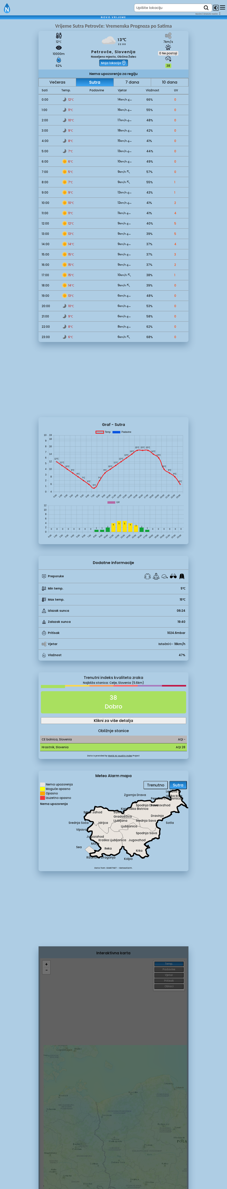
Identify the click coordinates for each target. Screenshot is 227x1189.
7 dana (132, 82)
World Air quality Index (120, 755)
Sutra (94, 82)
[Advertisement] (19, 88)
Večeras (57, 82)
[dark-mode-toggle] (216, 8)
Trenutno (155, 785)
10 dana (169, 82)
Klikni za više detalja (113, 720)
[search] (206, 8)
